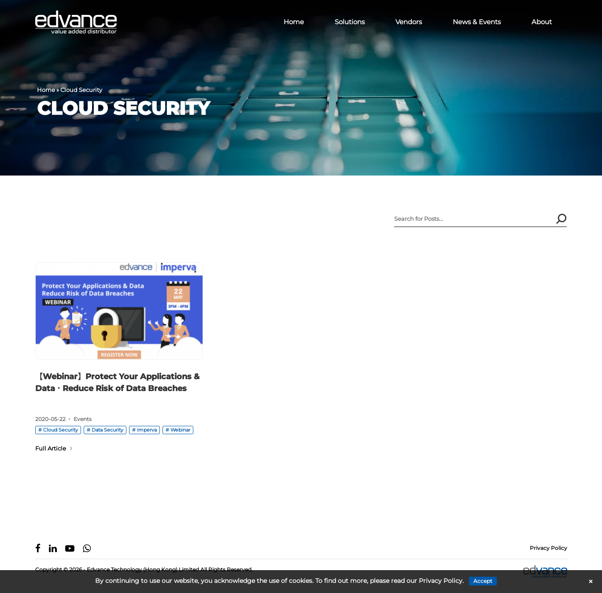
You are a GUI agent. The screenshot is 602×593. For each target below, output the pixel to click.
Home (294, 22)
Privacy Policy (548, 548)
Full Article (53, 448)
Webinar (180, 430)
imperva (147, 430)
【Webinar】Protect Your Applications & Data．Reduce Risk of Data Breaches (117, 382)
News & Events (477, 22)
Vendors (408, 22)
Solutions (350, 22)
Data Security (107, 430)
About (542, 22)
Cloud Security (60, 430)
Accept (482, 581)
